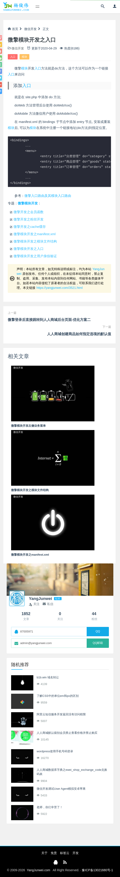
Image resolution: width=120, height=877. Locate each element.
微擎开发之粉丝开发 (29, 219)
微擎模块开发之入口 (29, 249)
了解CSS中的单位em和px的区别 (58, 696)
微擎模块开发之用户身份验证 (35, 256)
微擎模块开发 (28, 203)
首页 (13, 29)
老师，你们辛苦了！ (50, 807)
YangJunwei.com (38, 870)
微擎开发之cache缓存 (30, 226)
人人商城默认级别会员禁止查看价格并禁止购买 (67, 732)
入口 (12, 56)
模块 (24, 56)
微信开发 (30, 29)
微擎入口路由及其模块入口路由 (47, 196)
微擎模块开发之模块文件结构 (35, 241)
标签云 (64, 853)
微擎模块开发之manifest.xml (35, 234)
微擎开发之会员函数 (29, 212)
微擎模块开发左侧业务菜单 (28, 425)
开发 (75, 853)
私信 (48, 604)
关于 (44, 853)
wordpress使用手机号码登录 (55, 751)
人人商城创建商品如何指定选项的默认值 (79, 334)
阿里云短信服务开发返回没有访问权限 (61, 714)
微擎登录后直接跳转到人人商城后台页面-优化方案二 (49, 320)
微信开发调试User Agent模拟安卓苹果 (61, 788)
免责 (54, 853)
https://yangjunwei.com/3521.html (59, 288)
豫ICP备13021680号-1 (97, 870)
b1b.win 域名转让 (48, 677)
